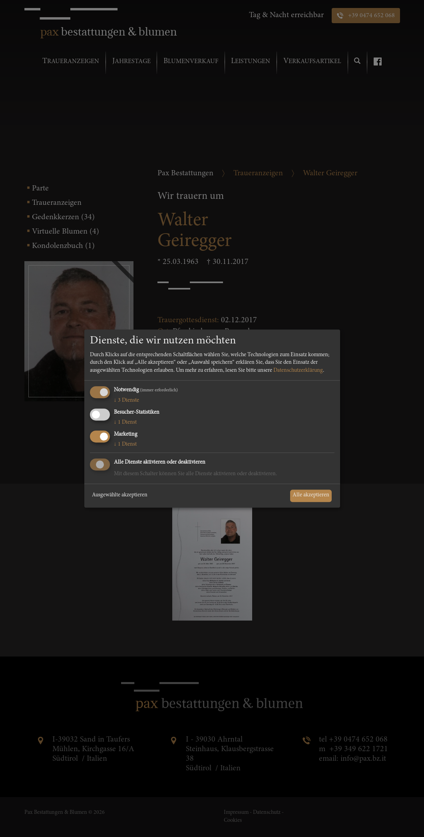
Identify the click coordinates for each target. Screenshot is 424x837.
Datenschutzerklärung (298, 370)
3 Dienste (126, 401)
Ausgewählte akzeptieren (119, 495)
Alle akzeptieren (311, 495)
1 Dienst (125, 422)
